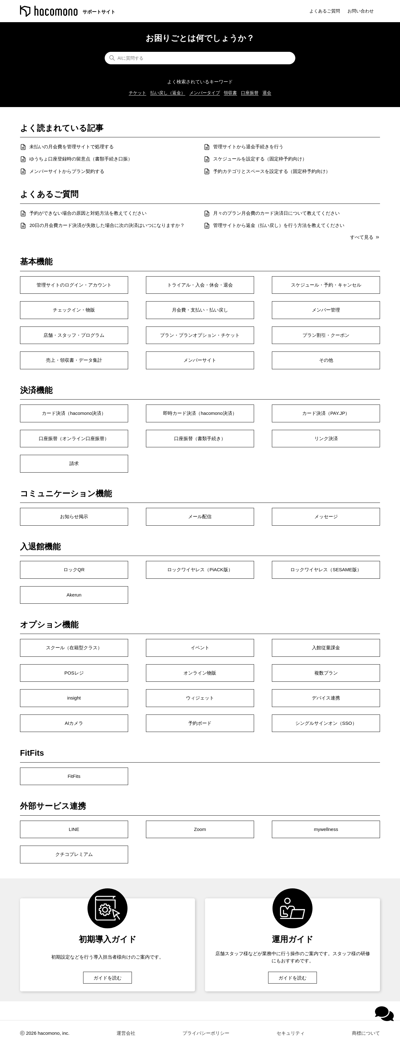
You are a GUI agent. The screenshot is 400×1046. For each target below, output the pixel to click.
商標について (366, 1033)
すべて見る (365, 237)
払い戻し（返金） (167, 92)
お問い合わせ (361, 10)
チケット (137, 92)
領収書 (230, 92)
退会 (266, 92)
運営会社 (126, 1033)
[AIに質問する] (200, 58)
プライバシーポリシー (205, 1033)
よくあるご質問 (324, 10)
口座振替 (249, 92)
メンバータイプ (204, 92)
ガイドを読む (107, 977)
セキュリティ (291, 1033)
